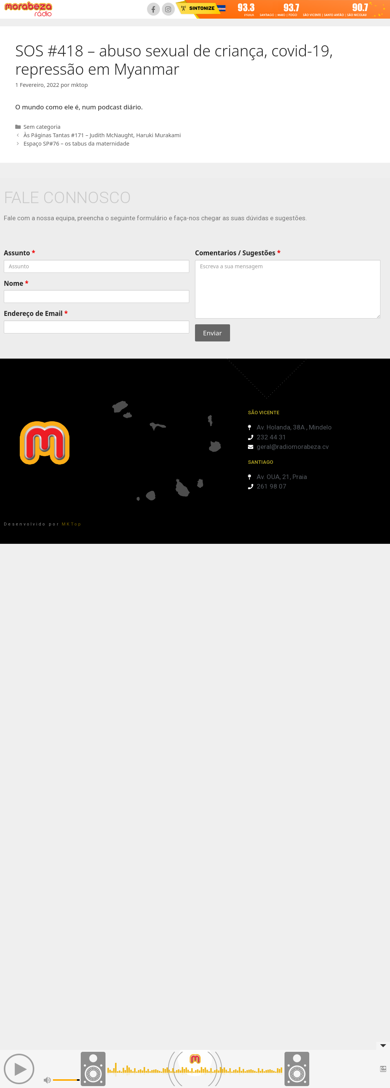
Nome (16, 283)
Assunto (19, 252)
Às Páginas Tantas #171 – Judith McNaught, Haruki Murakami (102, 135)
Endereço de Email (36, 313)
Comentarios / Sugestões (238, 252)
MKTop (72, 524)
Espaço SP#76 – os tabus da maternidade (76, 143)
